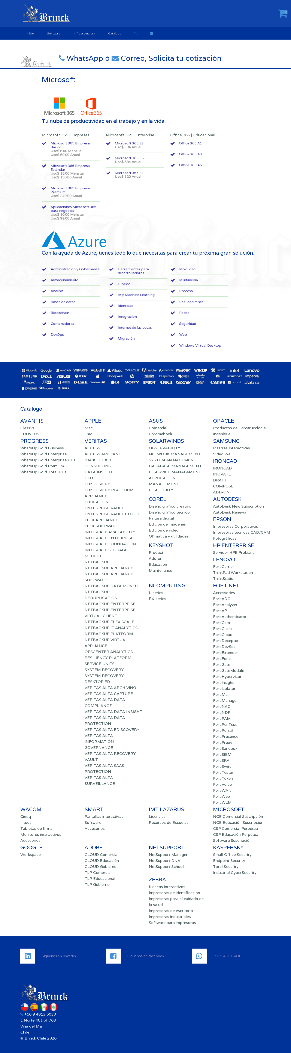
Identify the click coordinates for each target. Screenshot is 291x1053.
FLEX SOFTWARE (101, 525)
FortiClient (222, 628)
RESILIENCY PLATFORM (108, 657)
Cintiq (25, 816)
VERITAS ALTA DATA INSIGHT (113, 711)
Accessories (224, 592)
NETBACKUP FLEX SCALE (109, 621)
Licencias (157, 816)
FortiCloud (222, 634)
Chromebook (160, 433)
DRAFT (220, 480)
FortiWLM (222, 802)
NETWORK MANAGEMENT (175, 453)
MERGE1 (93, 555)
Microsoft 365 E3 (148, 145)
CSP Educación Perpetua (235, 834)
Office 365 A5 (193, 165)
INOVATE (222, 474)
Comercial (158, 427)
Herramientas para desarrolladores (186, 271)
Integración (180, 316)
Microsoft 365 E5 (148, 160)
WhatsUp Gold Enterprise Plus (47, 459)
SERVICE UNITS (100, 663)
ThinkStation (224, 578)
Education (158, 564)
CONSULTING (98, 465)
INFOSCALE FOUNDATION (110, 543)
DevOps (91, 334)
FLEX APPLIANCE (101, 519)
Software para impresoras (172, 922)
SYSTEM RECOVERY (104, 669)
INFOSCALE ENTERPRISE (109, 537)
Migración (179, 338)
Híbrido (177, 284)
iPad (89, 433)
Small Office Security (232, 854)
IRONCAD (222, 468)
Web (217, 334)
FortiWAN (222, 790)
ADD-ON (221, 492)
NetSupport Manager (168, 854)
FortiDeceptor (226, 640)
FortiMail (221, 694)
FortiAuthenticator (229, 616)
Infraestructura (84, 33)
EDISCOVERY (97, 483)
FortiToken (223, 778)
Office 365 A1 (193, 143)
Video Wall (223, 453)
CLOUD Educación (102, 860)
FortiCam (221, 622)
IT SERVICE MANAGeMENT (175, 471)
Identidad (178, 305)
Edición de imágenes (167, 524)
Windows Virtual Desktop (234, 345)
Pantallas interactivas (104, 816)
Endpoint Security (229, 860)
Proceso (220, 291)
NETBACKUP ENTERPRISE (110, 603)
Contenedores (96, 323)
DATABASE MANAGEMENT (175, 465)
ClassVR (28, 427)
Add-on (155, 558)
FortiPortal (223, 730)
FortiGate (221, 664)
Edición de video (164, 530)
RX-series (157, 598)
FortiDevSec (224, 646)
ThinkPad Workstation (233, 572)
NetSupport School (166, 866)
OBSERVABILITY (164, 448)
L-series (156, 592)
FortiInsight (223, 682)
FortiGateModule (228, 670)
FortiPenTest (225, 724)
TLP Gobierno (97, 884)
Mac (89, 427)
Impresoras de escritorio (171, 910)
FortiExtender (225, 652)
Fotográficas (224, 538)
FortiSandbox (225, 748)
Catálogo (114, 33)
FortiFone (222, 658)
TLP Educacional (100, 878)
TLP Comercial (98, 872)
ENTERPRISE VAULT (104, 507)
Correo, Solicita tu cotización (181, 58)
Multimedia (222, 280)
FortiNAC (221, 706)
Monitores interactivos (40, 834)
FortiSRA (221, 760)
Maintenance (160, 570)
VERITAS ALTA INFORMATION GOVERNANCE (99, 741)
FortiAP (220, 610)
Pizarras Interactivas (231, 448)
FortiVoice (222, 784)
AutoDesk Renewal (230, 512)
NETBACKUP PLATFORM (109, 633)
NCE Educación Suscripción (238, 822)
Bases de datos (97, 302)
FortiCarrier (223, 566)
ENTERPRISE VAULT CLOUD (112, 513)
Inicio (30, 33)
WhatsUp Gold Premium (42, 465)
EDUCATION (97, 501)
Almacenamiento (98, 280)
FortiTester (223, 772)
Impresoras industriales (170, 916)
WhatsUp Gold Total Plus (43, 471)
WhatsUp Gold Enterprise (43, 453)
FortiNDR (222, 712)
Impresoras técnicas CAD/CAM (241, 532)
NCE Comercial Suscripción (238, 816)
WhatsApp (96, 58)
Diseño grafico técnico (169, 512)
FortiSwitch (223, 766)
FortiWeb (221, 796)
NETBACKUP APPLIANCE (109, 567)
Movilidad (221, 269)
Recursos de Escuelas (168, 822)
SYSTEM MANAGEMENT (172, 459)
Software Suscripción (232, 840)
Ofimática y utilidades (168, 536)
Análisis (91, 291)
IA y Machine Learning (189, 295)
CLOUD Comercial (101, 854)
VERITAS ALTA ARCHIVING (110, 687)
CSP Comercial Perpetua (235, 828)
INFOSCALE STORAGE (106, 549)
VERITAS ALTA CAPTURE (109, 693)
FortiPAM (222, 718)
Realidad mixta (225, 302)
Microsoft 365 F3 (148, 175)
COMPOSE (223, 486)
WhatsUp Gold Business (42, 448)
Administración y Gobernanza (109, 269)
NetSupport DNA (164, 860)
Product (156, 552)
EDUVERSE (31, 433)
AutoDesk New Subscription (238, 506)
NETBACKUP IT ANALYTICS (111, 627)
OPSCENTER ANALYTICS (109, 651)
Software (54, 33)
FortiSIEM (222, 754)
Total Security (226, 866)
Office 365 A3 (193, 154)
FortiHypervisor (227, 676)
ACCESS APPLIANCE (104, 453)
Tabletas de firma (36, 828)
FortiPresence (225, 736)
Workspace (30, 854)
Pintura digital (161, 518)
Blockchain (94, 312)
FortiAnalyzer (225, 604)
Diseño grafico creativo (170, 506)
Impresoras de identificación (174, 892)
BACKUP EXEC (99, 459)
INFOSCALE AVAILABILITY (110, 531)
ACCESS (92, 448)
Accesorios (30, 840)
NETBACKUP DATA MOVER (111, 585)
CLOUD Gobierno (100, 866)
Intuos (25, 822)
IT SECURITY (161, 489)
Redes (218, 312)
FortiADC (221, 598)
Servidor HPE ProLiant (233, 552)
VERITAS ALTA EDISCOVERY (112, 729)
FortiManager (225, 700)
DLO (89, 477)
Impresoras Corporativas (235, 526)
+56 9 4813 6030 (39, 1014)
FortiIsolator (224, 688)
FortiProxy (222, 742)
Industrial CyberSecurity (235, 872)
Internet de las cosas (188, 327)
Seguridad (221, 323)
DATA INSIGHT (99, 471)
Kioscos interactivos (167, 886)
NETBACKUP (97, 561)
